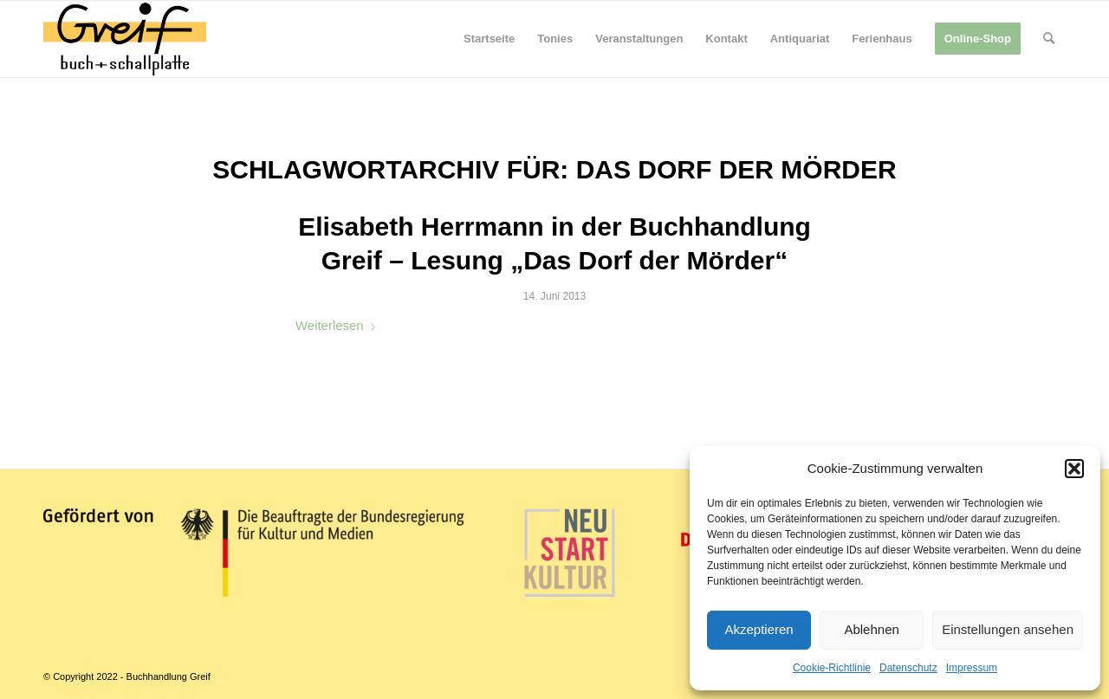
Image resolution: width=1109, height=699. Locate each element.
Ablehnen (871, 629)
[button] (1074, 468)
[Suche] (1049, 39)
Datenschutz (908, 668)
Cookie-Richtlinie (832, 668)
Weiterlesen (338, 325)
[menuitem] (489, 39)
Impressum (971, 668)
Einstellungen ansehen (1007, 629)
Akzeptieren (758, 629)
